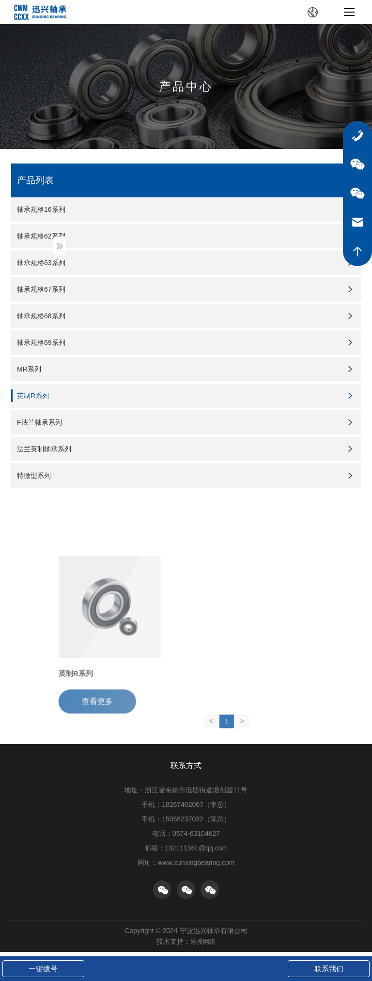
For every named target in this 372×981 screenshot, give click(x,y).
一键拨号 (43, 969)
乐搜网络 (203, 946)
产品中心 (186, 87)
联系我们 (328, 969)
